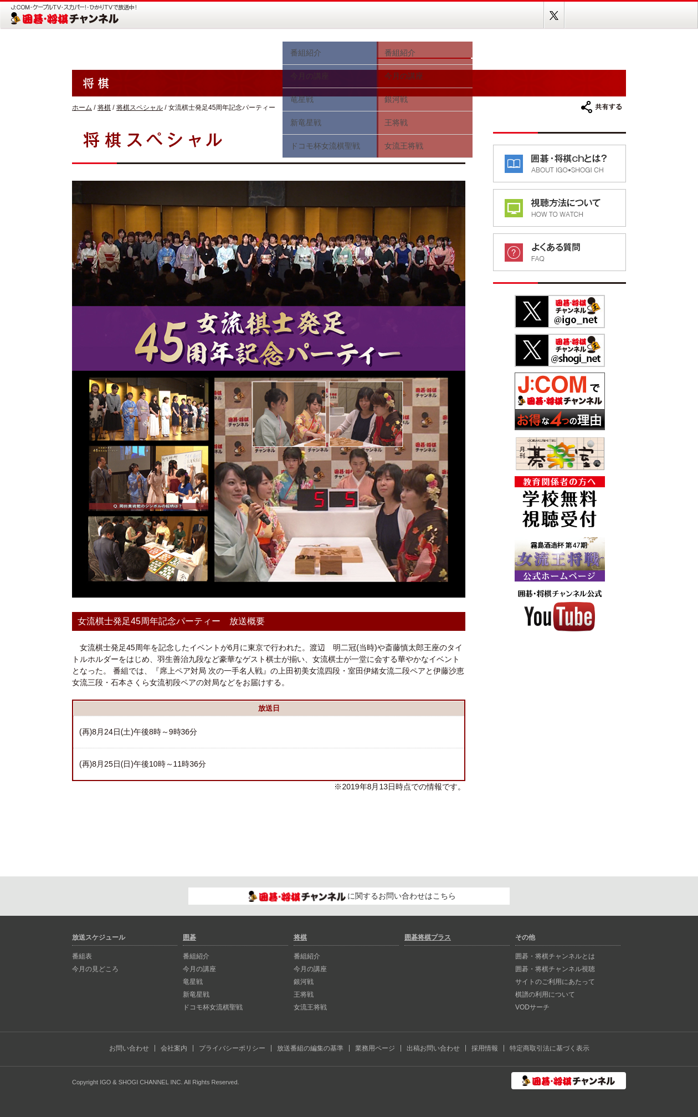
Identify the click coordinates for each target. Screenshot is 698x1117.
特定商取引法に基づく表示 (549, 1048)
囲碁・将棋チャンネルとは (555, 956)
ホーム (105, 48)
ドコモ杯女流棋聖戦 (213, 1007)
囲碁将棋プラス (587, 48)
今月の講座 (199, 969)
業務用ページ (375, 1048)
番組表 (171, 48)
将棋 (424, 48)
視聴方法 (509, 48)
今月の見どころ (244, 48)
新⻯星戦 (196, 994)
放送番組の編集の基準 (310, 1048)
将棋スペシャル (139, 107)
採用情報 (484, 1048)
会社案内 (174, 1048)
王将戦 (304, 994)
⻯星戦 (193, 982)
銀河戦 (304, 982)
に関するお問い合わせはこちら (352, 896)
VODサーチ (532, 1007)
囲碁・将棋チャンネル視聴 (555, 969)
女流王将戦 (310, 1007)
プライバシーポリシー (232, 1048)
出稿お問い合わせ (433, 1048)
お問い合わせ (129, 1048)
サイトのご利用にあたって (555, 982)
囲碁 (330, 48)
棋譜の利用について (545, 994)
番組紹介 (196, 956)
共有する (601, 107)
